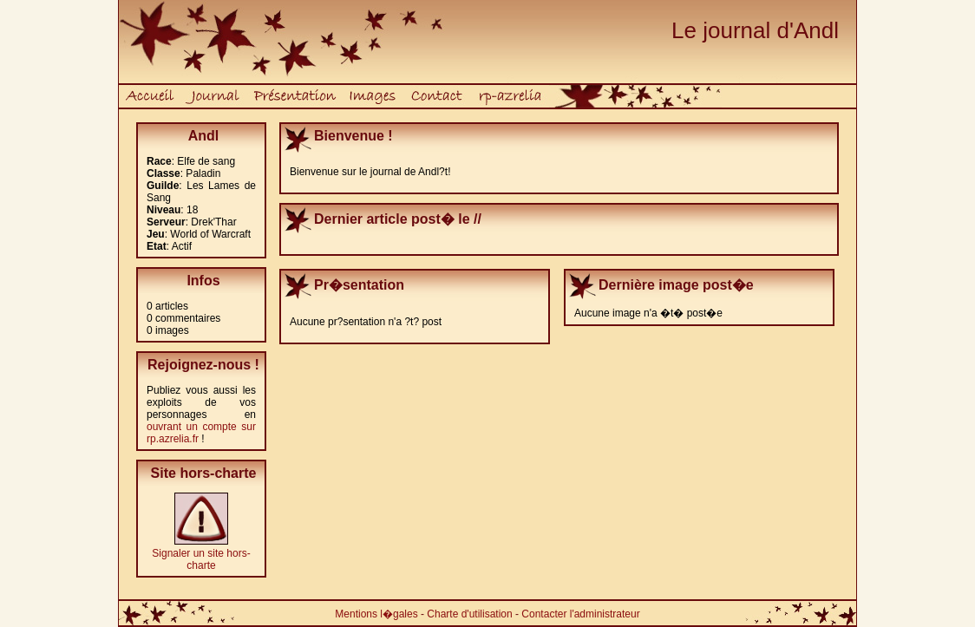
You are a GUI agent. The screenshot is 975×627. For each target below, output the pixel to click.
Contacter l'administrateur (580, 614)
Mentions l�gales (376, 614)
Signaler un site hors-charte (201, 559)
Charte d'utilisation (469, 614)
